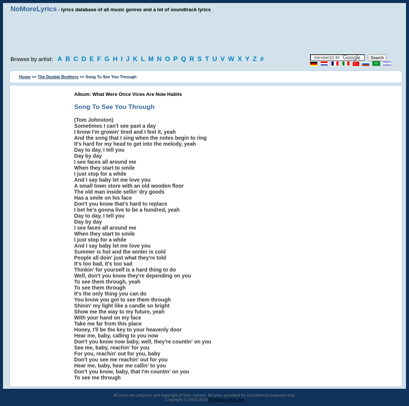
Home (25, 77)
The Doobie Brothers (58, 77)
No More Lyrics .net (226, 399)
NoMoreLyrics (33, 9)
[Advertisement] (204, 34)
